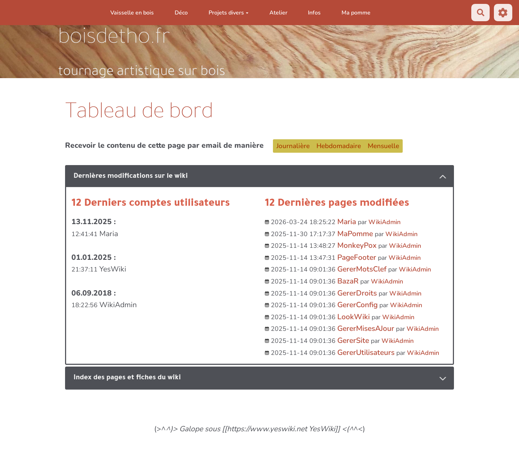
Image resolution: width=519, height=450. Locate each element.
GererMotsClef (361, 269)
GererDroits (357, 293)
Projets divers (229, 13)
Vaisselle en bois (132, 13)
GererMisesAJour (365, 328)
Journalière (293, 146)
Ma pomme (356, 13)
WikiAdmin (384, 222)
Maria (346, 222)
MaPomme (355, 234)
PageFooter (356, 257)
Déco (181, 13)
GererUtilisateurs (366, 352)
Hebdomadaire (338, 146)
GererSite (353, 340)
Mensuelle (383, 146)
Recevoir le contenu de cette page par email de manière (164, 145)
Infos (314, 13)
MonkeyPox (357, 245)
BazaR (347, 281)
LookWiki (353, 317)
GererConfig (357, 305)
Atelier (278, 13)
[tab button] (259, 176)
